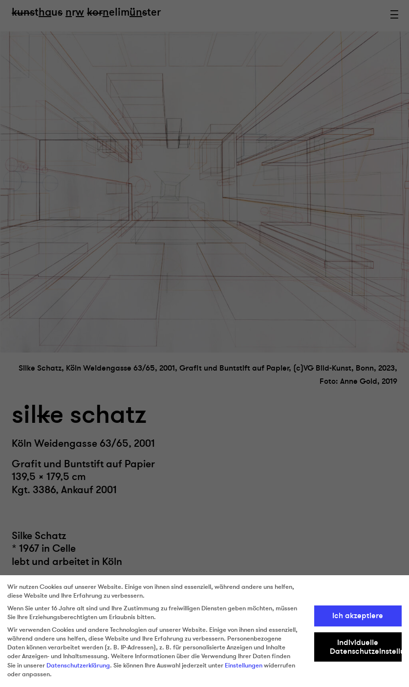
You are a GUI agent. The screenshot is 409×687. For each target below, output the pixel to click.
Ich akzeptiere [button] (357, 615)
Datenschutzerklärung (78, 665)
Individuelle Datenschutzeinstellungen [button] (366, 647)
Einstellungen (243, 665)
